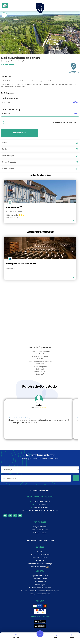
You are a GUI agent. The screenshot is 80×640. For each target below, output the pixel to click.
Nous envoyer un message (40, 497)
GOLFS (56, 636)
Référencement (40, 582)
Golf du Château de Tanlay (19, 417)
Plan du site (40, 561)
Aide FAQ (40, 551)
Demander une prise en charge (40, 564)
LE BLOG (72, 636)
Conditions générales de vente (40, 588)
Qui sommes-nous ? (40, 576)
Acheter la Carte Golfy (40, 558)
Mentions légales (40, 585)
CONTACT (16, 636)
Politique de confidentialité (40, 594)
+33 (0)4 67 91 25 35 (41, 507)
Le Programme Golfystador (40, 555)
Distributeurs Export (40, 579)
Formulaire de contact (41, 501)
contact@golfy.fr (41, 504)
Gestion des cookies (40, 567)
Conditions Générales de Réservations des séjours (40, 591)
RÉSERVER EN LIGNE (19, 133)
